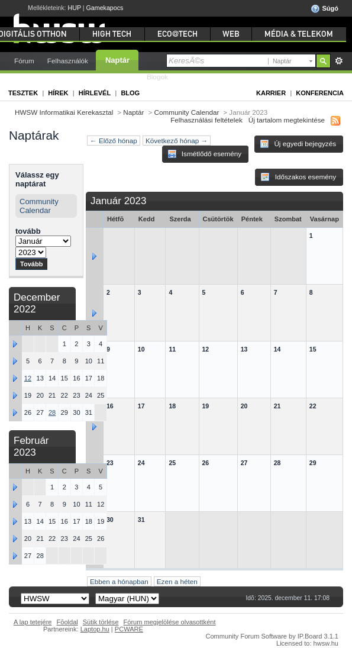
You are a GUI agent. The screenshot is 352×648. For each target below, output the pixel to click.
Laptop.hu (94, 629)
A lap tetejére (33, 622)
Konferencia (320, 92)
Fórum (24, 61)
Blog (130, 92)
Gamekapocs (105, 7)
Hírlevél (95, 92)
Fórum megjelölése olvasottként (170, 622)
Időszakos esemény (298, 177)
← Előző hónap (113, 140)
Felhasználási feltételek (206, 120)
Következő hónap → (177, 140)
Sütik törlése (101, 622)
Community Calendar (186, 112)
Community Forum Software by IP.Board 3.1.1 (271, 636)
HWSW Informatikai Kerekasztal (64, 112)
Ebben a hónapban (119, 581)
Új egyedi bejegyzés (298, 144)
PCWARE (129, 629)
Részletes (338, 60)
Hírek (58, 92)
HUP (74, 7)
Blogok (157, 76)
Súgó (324, 9)
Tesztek (23, 92)
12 (27, 378)
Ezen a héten (177, 581)
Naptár (117, 60)
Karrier (271, 92)
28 (52, 412)
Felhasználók (67, 61)
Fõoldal (67, 622)
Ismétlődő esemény (204, 154)
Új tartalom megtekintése (286, 120)
